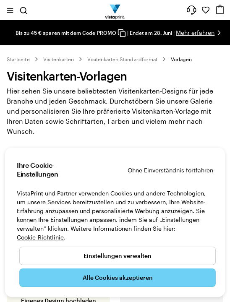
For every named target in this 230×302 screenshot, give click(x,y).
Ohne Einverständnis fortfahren (170, 170)
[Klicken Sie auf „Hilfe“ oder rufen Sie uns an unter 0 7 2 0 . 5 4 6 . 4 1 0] (191, 10)
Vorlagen (181, 59)
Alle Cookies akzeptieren (118, 277)
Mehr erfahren (195, 32)
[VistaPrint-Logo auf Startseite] (115, 10)
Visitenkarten (58, 59)
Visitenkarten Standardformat (122, 59)
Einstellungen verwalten (118, 255)
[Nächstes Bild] (219, 32)
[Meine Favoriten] (205, 10)
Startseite (18, 59)
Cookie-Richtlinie (40, 237)
